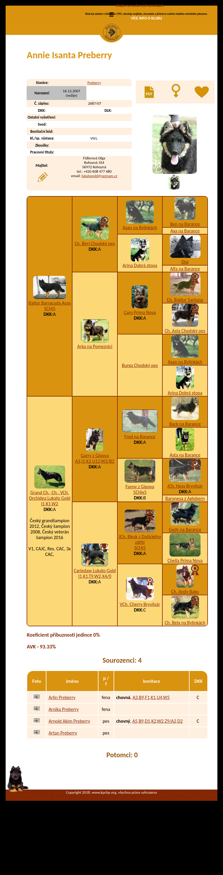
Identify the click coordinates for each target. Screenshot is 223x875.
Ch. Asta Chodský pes (185, 380)
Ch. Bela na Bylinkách (185, 672)
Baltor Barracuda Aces (49, 352)
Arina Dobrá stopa (139, 314)
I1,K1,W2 (49, 553)
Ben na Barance (185, 273)
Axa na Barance (185, 280)
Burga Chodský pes (140, 414)
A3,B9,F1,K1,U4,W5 (151, 746)
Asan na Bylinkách (140, 276)
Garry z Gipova (95, 504)
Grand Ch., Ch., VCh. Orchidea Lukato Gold (49, 544)
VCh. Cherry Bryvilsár (140, 653)
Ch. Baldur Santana (185, 349)
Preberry (94, 131)
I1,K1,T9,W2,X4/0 (94, 625)
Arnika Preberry (64, 758)
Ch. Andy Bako (185, 640)
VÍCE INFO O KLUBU (146, 18)
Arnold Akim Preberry (69, 770)
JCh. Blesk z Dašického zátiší (140, 588)
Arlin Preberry (62, 746)
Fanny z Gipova (139, 535)
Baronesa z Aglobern (185, 547)
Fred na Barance (140, 486)
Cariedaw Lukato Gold (95, 619)
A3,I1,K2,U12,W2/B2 (94, 510)
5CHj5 (50, 357)
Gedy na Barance (185, 578)
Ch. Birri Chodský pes (95, 292)
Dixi (185, 311)
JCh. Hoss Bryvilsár (185, 535)
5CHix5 (139, 541)
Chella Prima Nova (184, 609)
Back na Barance (185, 473)
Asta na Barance (185, 504)
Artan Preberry (63, 782)
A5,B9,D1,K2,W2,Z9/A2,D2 (157, 770)
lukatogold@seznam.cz (99, 224)
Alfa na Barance (185, 318)
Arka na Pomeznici (94, 395)
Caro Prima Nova (140, 361)
